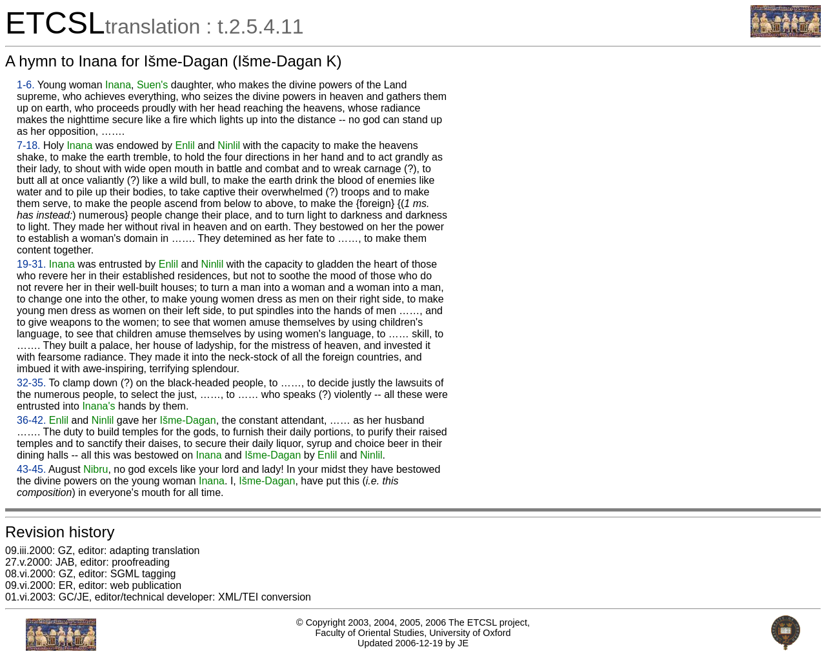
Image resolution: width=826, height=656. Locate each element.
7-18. (28, 145)
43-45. (31, 469)
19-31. (31, 264)
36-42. (31, 420)
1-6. (26, 84)
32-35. (31, 382)
